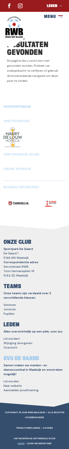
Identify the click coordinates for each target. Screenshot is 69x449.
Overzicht (10, 347)
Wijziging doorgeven (17, 343)
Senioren (9, 305)
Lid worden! (11, 339)
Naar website (12, 386)
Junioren (9, 309)
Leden (52, 6)
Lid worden (11, 381)
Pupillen (9, 314)
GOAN (21, 443)
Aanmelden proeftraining (21, 390)
